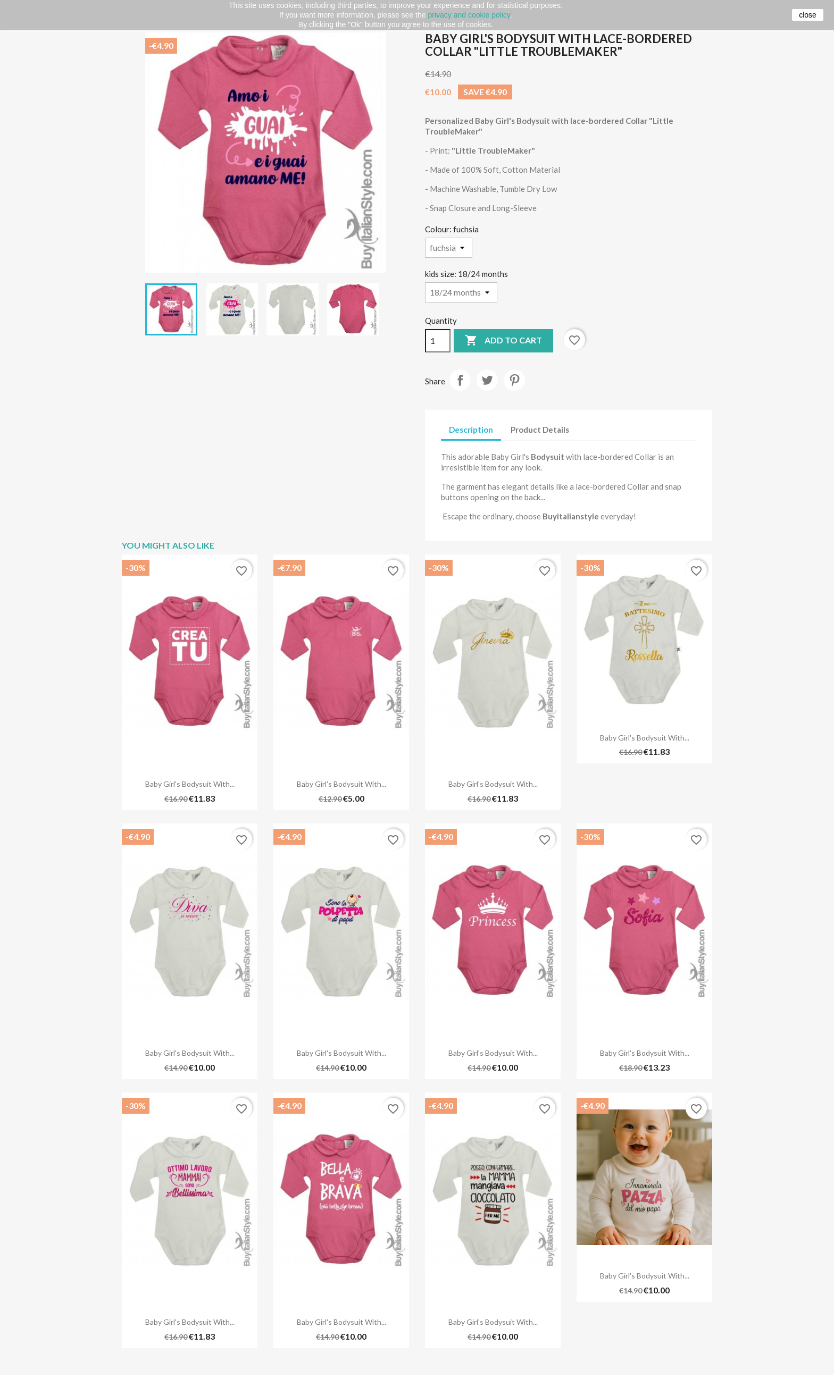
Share (460, 380)
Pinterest (514, 380)
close (807, 15)
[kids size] (461, 292)
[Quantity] (438, 340)
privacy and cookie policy (469, 15)
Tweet (487, 380)
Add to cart (503, 341)
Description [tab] (471, 429)
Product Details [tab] (540, 429)
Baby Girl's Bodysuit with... (190, 783)
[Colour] (448, 248)
